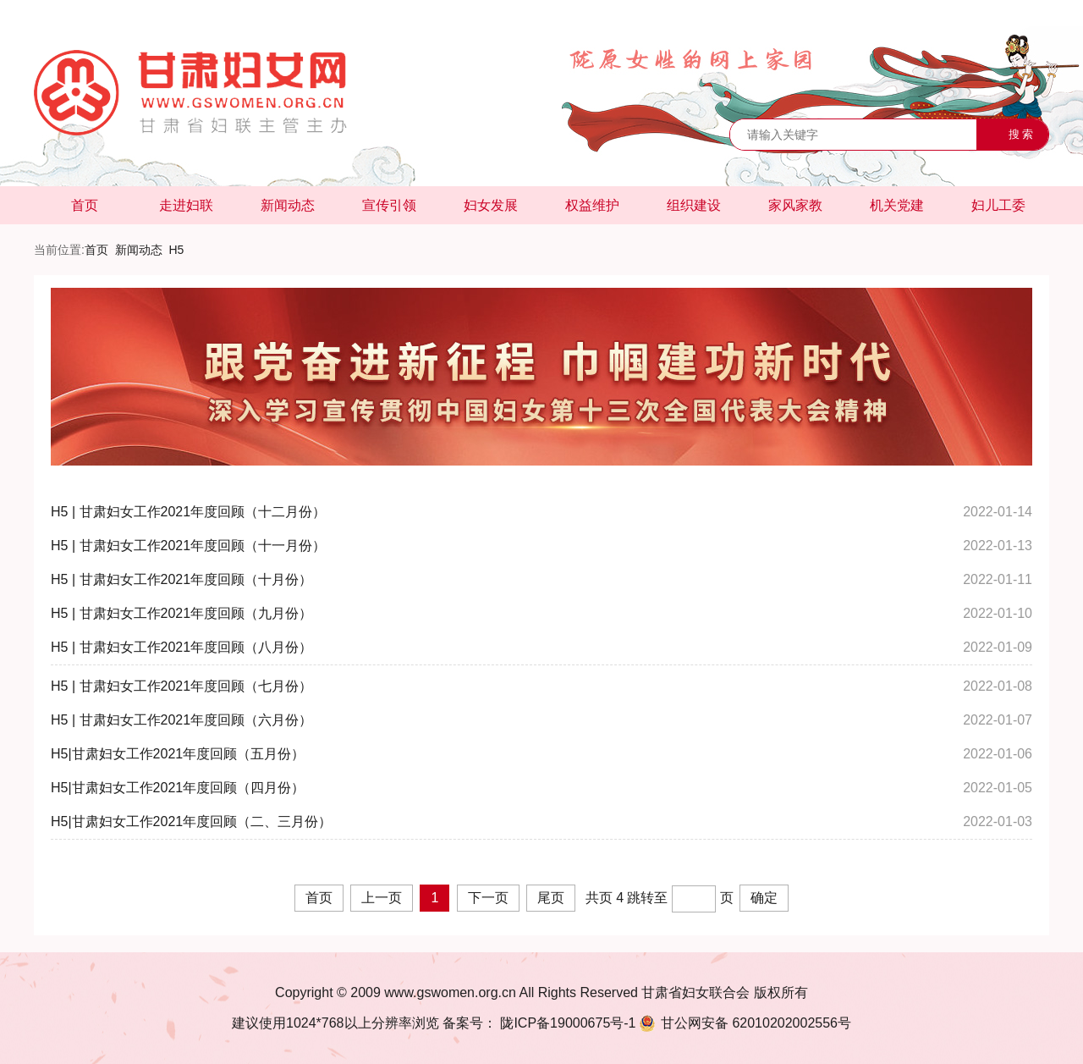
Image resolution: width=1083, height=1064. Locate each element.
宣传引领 (389, 205)
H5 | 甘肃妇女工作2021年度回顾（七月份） (181, 686)
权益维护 (592, 205)
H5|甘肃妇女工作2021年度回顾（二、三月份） (191, 821)
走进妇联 (186, 205)
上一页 (381, 897)
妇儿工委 (998, 205)
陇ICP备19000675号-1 (566, 1023)
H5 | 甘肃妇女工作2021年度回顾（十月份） (181, 579)
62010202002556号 (743, 1023)
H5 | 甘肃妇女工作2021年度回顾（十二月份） (188, 511)
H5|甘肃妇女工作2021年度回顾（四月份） (178, 787)
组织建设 (694, 205)
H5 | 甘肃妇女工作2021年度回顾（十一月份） (188, 545)
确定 (764, 897)
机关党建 (897, 205)
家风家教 (795, 205)
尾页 (550, 897)
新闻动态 (288, 205)
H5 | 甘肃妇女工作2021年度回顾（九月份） (181, 613)
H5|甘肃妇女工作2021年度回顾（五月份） (178, 754)
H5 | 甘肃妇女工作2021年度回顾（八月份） (181, 647)
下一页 (488, 897)
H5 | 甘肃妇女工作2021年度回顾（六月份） (181, 720)
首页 (84, 205)
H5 (176, 249)
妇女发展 (491, 205)
